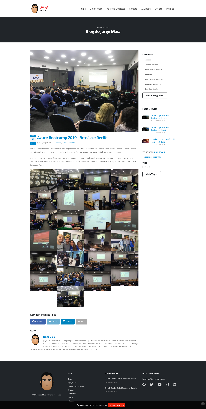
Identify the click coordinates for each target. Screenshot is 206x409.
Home (83, 8)
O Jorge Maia (96, 8)
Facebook (37, 321)
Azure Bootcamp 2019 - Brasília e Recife (72, 137)
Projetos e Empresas (115, 8)
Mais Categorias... (155, 95)
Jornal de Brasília (151, 89)
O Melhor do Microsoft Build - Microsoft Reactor (163, 140)
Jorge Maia (49, 336)
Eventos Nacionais (153, 84)
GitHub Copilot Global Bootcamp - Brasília (160, 128)
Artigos (158, 8)
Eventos (148, 74)
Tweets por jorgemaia (151, 157)
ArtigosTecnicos (151, 65)
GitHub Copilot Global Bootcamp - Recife (160, 116)
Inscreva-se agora (116, 405)
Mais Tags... (152, 174)
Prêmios (170, 8)
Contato (133, 8)
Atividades (146, 8)
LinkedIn (68, 321)
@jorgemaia (159, 152)
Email (81, 321)
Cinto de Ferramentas (153, 69)
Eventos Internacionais (154, 79)
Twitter (53, 321)
